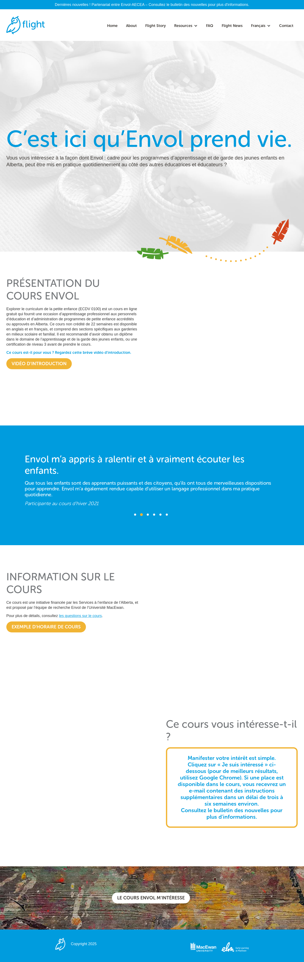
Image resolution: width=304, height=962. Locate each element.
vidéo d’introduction (39, 363)
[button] (186, 25)
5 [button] (160, 515)
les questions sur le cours (80, 616)
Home (112, 25)
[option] (152, 477)
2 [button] (141, 514)
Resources (183, 25)
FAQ (209, 25)
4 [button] (154, 515)
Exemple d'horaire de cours (46, 627)
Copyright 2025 (83, 944)
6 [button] (167, 515)
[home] (25, 25)
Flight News (232, 25)
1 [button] (135, 515)
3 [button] (148, 515)
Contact (286, 25)
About (131, 25)
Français (258, 25)
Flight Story (155, 25)
